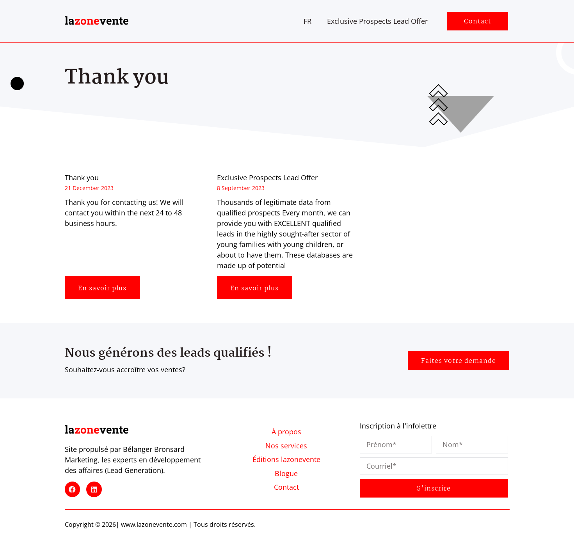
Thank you (82, 177)
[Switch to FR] (307, 21)
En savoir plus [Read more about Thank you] (102, 288)
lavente (97, 20)
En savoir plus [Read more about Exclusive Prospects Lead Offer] (254, 288)
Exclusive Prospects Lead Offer (377, 21)
